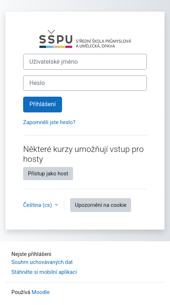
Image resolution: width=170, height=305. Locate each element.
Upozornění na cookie (101, 205)
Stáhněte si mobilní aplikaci (44, 272)
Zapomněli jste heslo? (49, 122)
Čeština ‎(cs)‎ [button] (38, 205)
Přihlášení (42, 104)
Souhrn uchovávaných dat (42, 262)
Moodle (41, 292)
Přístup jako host (48, 173)
